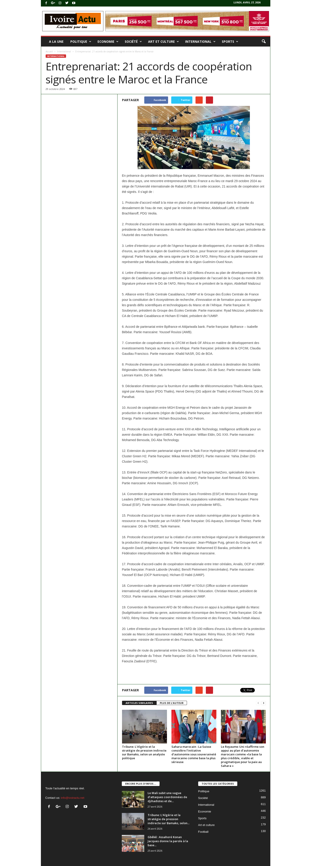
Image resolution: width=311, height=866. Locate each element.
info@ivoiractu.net (72, 797)
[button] (264, 42)
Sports (230, 42)
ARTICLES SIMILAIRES (139, 703)
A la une (56, 41)
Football (203, 831)
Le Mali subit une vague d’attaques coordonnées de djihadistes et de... (167, 797)
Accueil (49, 51)
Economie (108, 42)
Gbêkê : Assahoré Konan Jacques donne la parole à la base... (168, 841)
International (200, 42)
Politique (80, 42)
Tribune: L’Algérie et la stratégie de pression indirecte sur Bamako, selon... (168, 819)
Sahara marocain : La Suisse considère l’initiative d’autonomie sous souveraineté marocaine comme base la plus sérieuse (193, 754)
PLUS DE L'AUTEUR (172, 703)
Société (133, 42)
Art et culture (163, 42)
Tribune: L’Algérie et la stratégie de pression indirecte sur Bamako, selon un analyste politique (144, 752)
